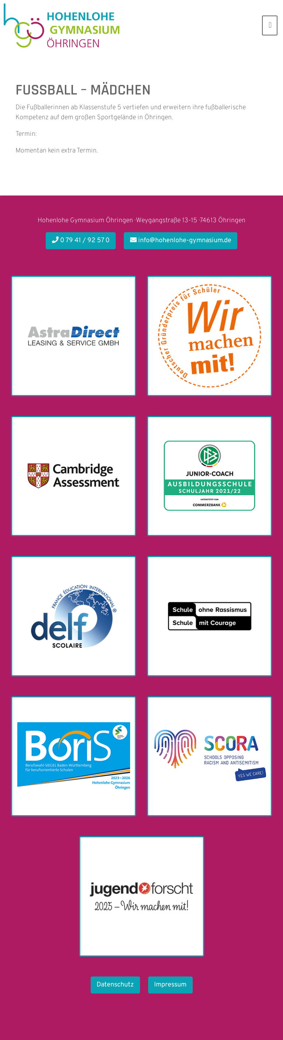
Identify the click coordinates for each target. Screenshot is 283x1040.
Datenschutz (115, 985)
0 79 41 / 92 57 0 (81, 240)
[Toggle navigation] (269, 25)
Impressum (170, 985)
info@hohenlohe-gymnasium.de (180, 240)
